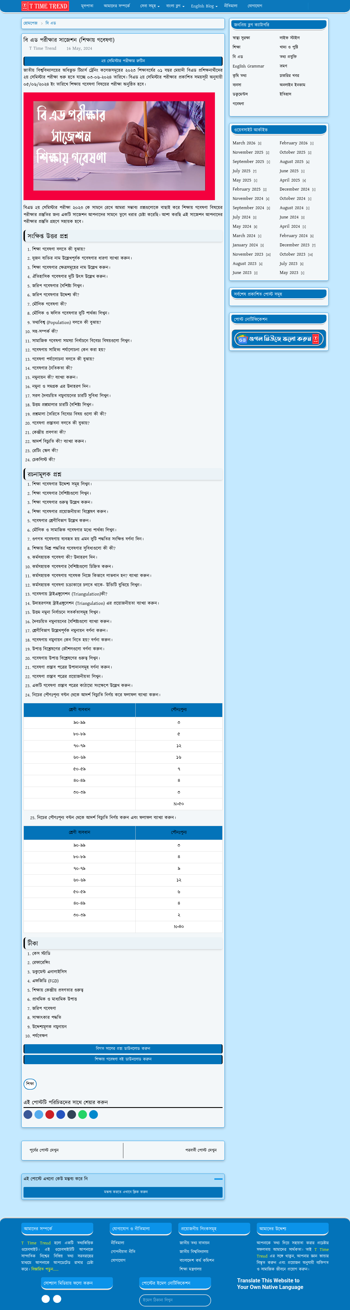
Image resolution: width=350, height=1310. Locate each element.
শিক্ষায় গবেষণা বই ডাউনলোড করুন (123, 1059)
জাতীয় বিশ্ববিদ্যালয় (194, 1252)
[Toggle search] (324, 6)
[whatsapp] (293, 6)
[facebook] (284, 6)
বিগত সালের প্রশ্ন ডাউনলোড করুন (123, 1049)
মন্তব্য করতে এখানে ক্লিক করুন (123, 1192)
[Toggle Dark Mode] (314, 6)
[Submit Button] (205, 1300)
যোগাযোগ (118, 1261)
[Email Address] (169, 1300)
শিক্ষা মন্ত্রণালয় (191, 1269)
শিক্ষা (30, 1084)
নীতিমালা (117, 1243)
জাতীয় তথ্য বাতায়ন (194, 1243)
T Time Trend (36, 1243)
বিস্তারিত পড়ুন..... (45, 1269)
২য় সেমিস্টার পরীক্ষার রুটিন (123, 61)
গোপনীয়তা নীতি (123, 1252)
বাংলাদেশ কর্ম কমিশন (197, 1261)
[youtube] (302, 6)
